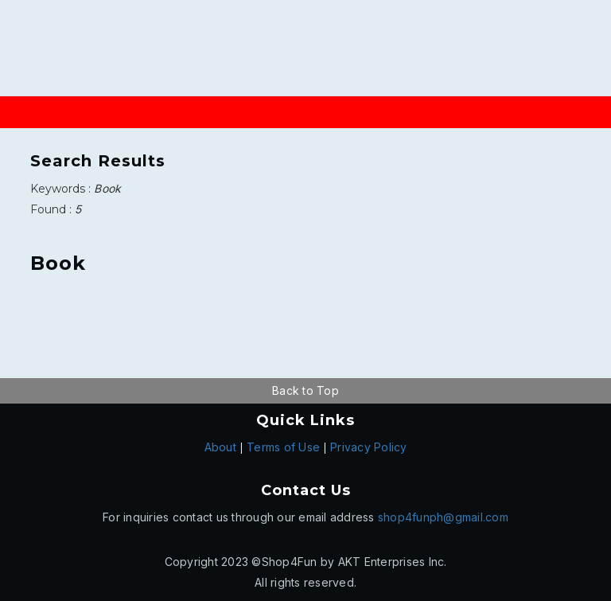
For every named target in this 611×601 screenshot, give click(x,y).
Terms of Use (283, 447)
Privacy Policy (368, 447)
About (220, 447)
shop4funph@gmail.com (443, 517)
